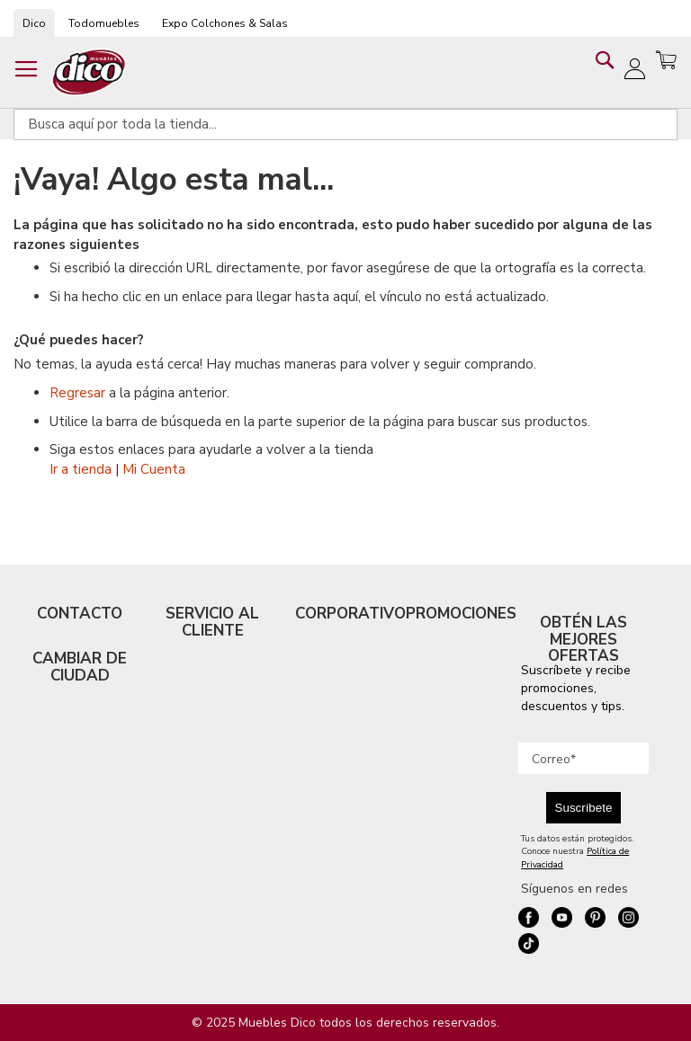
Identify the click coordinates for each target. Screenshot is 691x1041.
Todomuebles (103, 23)
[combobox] (345, 124)
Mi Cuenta (153, 469)
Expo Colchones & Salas (225, 23)
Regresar (77, 393)
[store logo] (89, 72)
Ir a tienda (80, 469)
